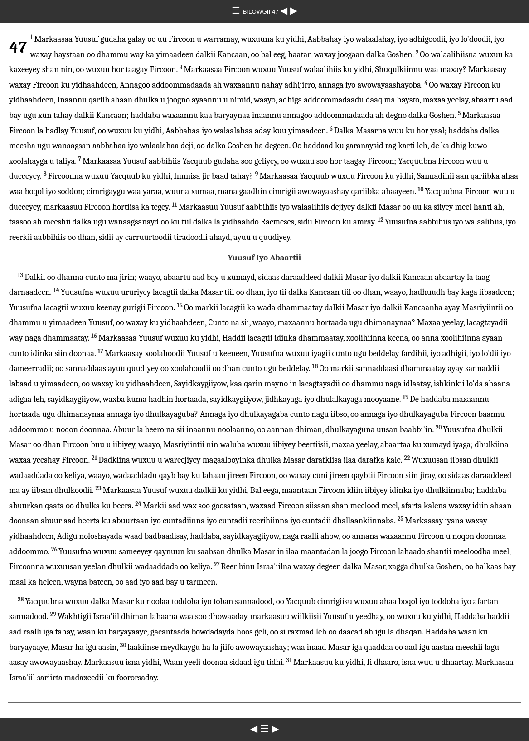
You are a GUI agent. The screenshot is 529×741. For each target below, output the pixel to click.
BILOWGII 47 (262, 11)
